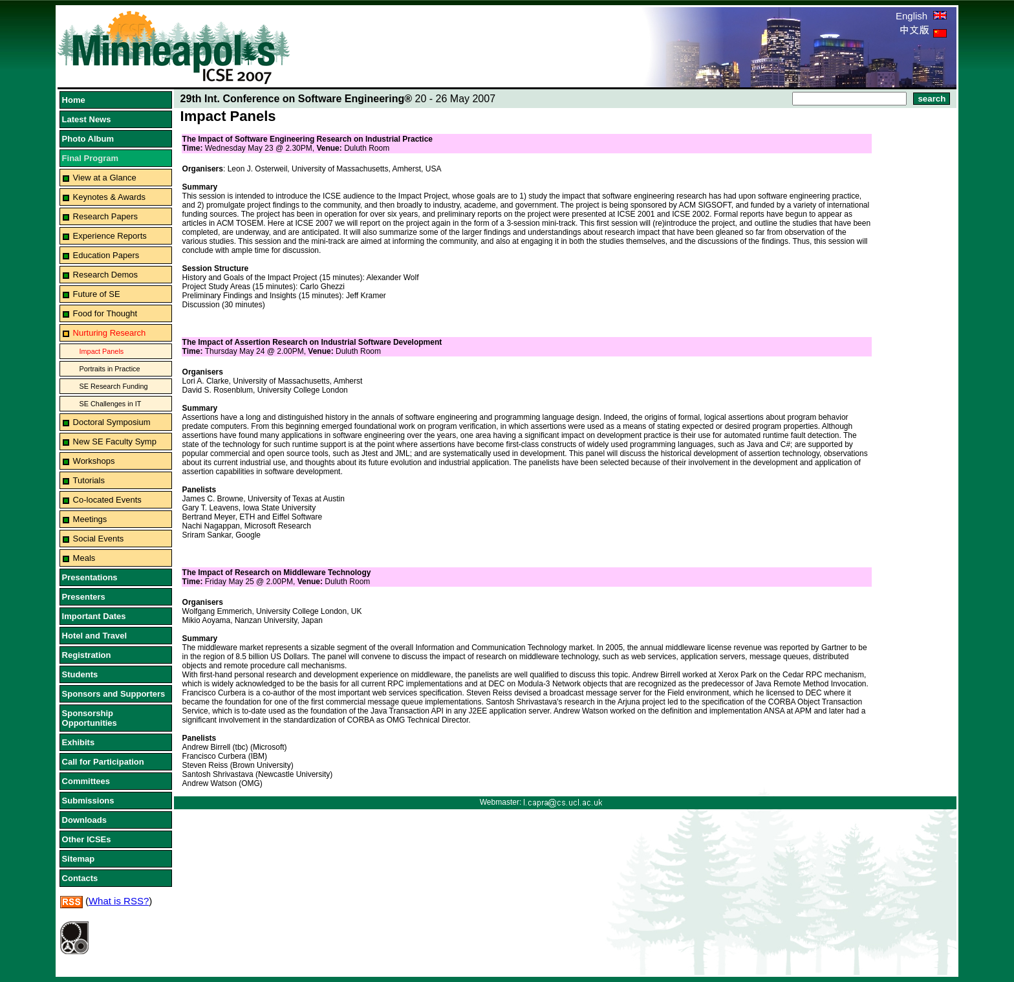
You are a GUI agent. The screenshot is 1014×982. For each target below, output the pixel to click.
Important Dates (94, 616)
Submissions (88, 800)
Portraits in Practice (110, 369)
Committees (86, 781)
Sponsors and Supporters (114, 694)
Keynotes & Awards (109, 197)
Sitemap (78, 859)
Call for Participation (103, 762)
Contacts (80, 878)
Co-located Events (107, 500)
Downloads (84, 820)
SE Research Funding (114, 386)
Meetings (90, 519)
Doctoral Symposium (112, 422)
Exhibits (78, 742)
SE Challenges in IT (111, 404)
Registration (86, 655)
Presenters (83, 597)
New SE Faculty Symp (114, 441)
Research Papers (105, 216)
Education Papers (106, 255)
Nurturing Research (109, 333)
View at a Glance (104, 177)
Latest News (86, 119)
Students (80, 674)
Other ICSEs (86, 839)
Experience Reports (110, 236)
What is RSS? (119, 900)
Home (73, 100)
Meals (84, 558)
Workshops (94, 461)
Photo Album (88, 139)
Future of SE (96, 294)
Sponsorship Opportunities (89, 718)
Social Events (98, 538)
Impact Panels (102, 351)
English (921, 15)
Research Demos (105, 274)
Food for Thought (105, 313)
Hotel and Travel (94, 635)
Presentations (90, 577)
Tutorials (89, 480)
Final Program (90, 158)
